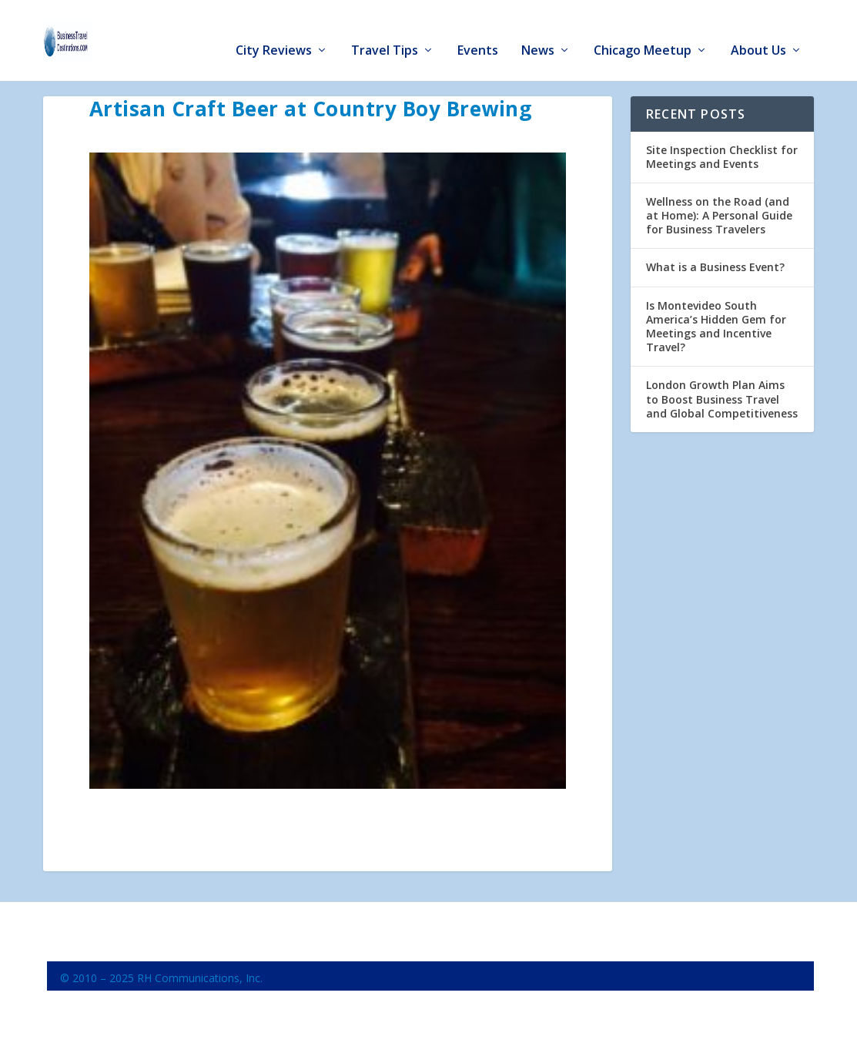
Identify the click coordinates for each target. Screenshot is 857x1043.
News (537, 32)
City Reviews (274, 32)
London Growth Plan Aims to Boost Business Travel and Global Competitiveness (722, 395)
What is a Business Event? (715, 264)
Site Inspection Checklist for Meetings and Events (722, 153)
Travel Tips (384, 32)
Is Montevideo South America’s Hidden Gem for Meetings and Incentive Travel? (716, 322)
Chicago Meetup (642, 32)
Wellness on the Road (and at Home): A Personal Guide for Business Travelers (719, 211)
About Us (758, 32)
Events (477, 32)
